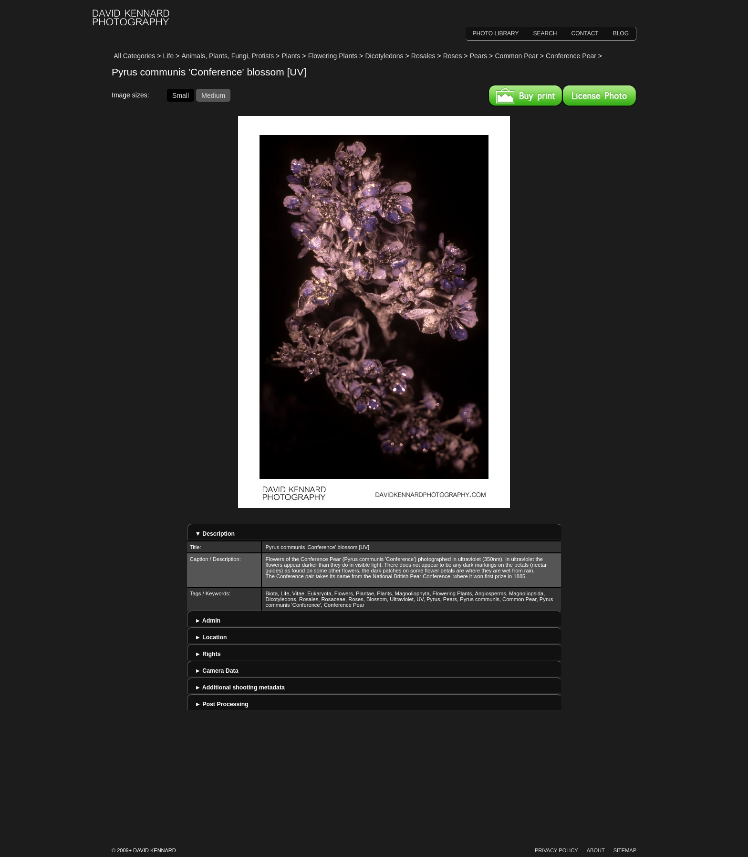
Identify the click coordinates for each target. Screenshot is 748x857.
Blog (621, 33)
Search (545, 33)
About (596, 850)
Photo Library (496, 33)
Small (180, 95)
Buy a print (525, 95)
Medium (213, 95)
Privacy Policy (556, 850)
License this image (599, 95)
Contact (585, 33)
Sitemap (624, 850)
